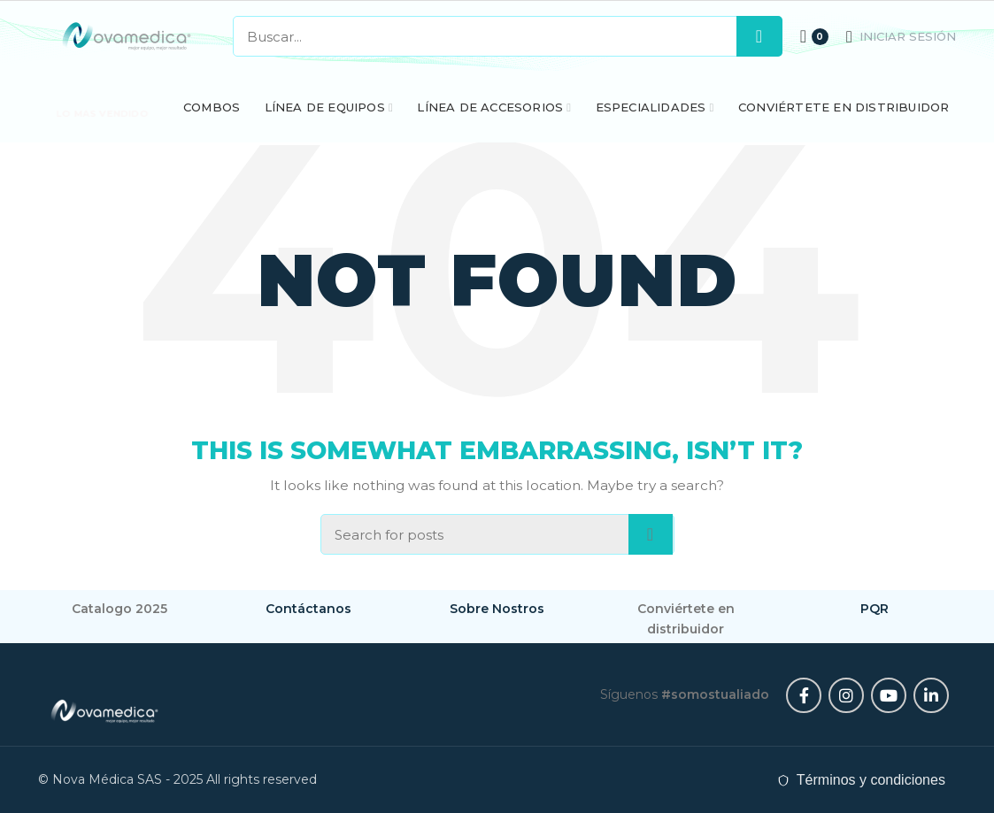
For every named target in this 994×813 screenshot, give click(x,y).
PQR (874, 609)
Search (759, 36)
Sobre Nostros (497, 609)
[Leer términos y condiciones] (861, 779)
